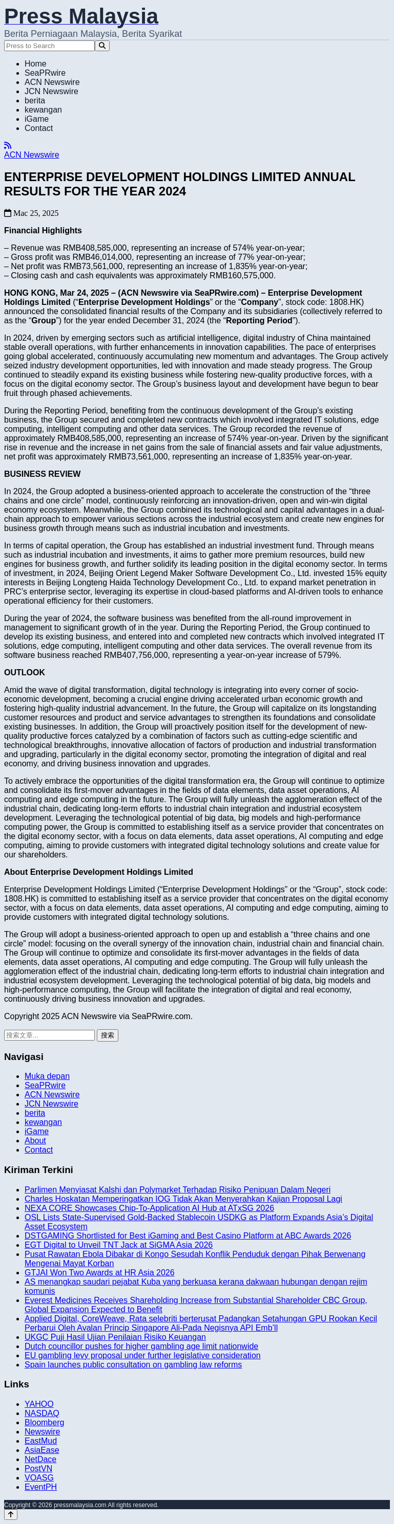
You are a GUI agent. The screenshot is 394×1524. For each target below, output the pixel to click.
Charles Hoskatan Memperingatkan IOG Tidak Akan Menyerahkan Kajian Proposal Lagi (183, 1199)
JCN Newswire (51, 91)
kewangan (43, 109)
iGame (37, 119)
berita (35, 100)
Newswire (42, 1431)
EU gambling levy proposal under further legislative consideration (143, 1355)
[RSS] (7, 145)
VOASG (39, 1477)
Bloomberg (44, 1422)
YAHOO (39, 1404)
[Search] (102, 45)
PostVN (38, 1468)
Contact (39, 128)
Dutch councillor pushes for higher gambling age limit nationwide (141, 1346)
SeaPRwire (45, 73)
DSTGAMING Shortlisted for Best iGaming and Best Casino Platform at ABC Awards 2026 (188, 1235)
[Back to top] (10, 1514)
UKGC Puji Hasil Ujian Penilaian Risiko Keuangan (115, 1337)
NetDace (40, 1459)
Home (36, 63)
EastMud (41, 1441)
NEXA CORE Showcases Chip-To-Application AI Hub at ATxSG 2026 (149, 1208)
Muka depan (47, 1076)
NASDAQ (42, 1413)
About (35, 1140)
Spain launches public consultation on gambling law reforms (133, 1364)
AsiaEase (42, 1450)
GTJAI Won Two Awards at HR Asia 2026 (100, 1272)
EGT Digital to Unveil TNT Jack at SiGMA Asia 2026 (119, 1245)
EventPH (41, 1487)
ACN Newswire (52, 82)
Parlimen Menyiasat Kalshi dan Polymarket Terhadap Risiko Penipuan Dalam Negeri (177, 1189)
